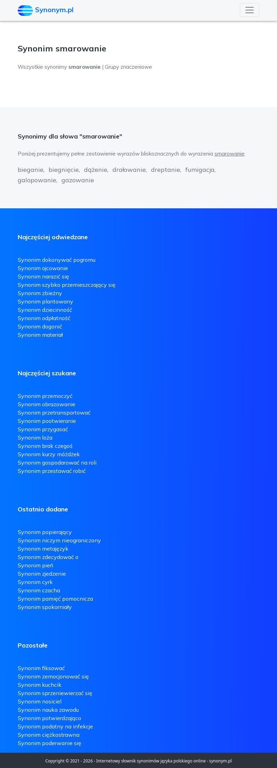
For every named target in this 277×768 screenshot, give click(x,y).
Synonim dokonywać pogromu (56, 259)
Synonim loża (35, 437)
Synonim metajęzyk (43, 548)
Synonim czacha (39, 590)
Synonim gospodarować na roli (57, 462)
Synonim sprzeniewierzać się (55, 693)
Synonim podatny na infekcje (55, 726)
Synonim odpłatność (44, 318)
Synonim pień (35, 565)
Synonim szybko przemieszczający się (67, 284)
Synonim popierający (45, 531)
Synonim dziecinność (45, 309)
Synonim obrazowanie (46, 404)
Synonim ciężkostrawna (48, 734)
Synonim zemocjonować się (53, 676)
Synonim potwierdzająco (49, 718)
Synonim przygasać (43, 429)
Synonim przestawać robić (52, 470)
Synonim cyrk (35, 581)
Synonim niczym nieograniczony (59, 540)
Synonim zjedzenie (42, 573)
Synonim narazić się (43, 276)
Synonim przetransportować (54, 412)
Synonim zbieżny (40, 293)
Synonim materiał (40, 334)
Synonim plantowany (45, 301)
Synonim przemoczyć (45, 395)
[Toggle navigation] (249, 10)
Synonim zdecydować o (48, 556)
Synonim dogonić (40, 326)
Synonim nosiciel (39, 701)
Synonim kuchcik (39, 684)
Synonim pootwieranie (47, 420)
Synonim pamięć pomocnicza (55, 598)
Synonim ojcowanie (43, 268)
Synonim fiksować (41, 668)
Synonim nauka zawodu (48, 709)
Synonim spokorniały (45, 606)
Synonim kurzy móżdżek (49, 454)
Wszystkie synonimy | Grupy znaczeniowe (85, 67)
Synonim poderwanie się (49, 743)
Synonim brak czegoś (45, 445)
